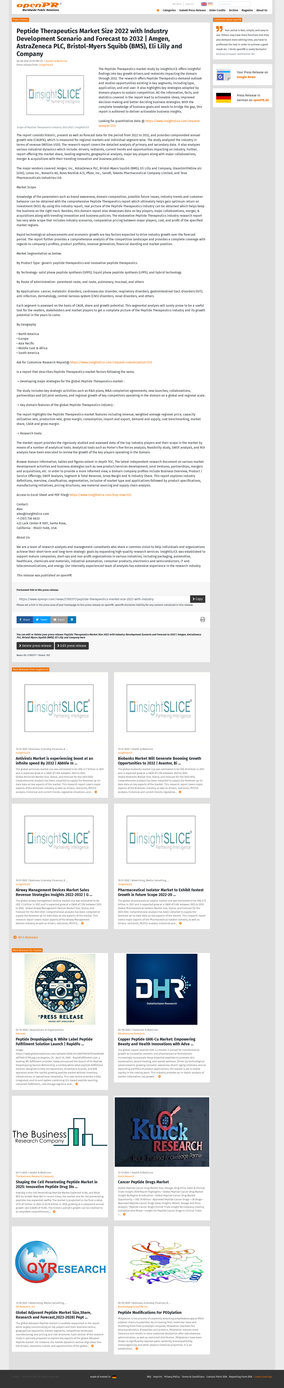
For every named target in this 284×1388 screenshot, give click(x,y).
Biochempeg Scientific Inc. (133, 1306)
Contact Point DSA (216, 1376)
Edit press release (71, 646)
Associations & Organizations (47, 1029)
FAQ (149, 1376)
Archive (233, 10)
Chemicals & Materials (145, 1029)
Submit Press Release (192, 10)
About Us (261, 10)
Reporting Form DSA (240, 1376)
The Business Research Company (34, 1176)
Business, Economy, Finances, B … (48, 749)
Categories (169, 10)
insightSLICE (46, 64)
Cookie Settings (263, 1376)
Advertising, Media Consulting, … (150, 880)
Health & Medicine (56, 61)
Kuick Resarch (126, 1176)
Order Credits (217, 10)
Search (259, 4)
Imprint (189, 4)
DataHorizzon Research (131, 1033)
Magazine (247, 10)
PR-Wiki (177, 4)
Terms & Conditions (193, 1376)
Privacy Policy (172, 1376)
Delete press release (35, 646)
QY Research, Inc (25, 1306)
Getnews (21, 1033)
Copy (198, 599)
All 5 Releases (25, 937)
